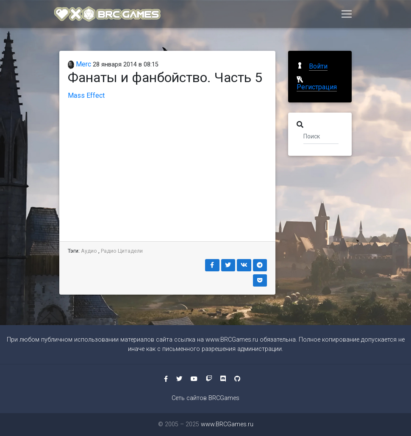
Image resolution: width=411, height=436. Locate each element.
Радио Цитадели (122, 251)
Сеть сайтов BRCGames (205, 398)
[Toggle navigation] (346, 16)
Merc (79, 64)
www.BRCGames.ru (232, 339)
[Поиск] (321, 136)
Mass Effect (86, 95)
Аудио (89, 251)
